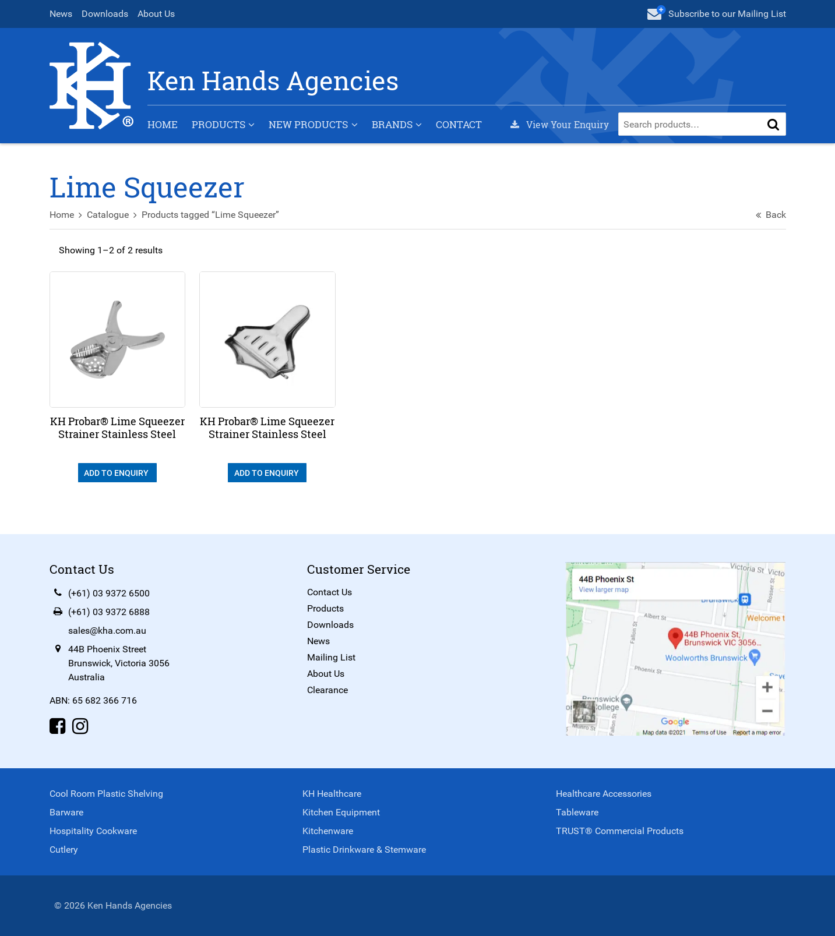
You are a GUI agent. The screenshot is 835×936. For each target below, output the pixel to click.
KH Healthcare (331, 793)
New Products (308, 124)
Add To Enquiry (117, 473)
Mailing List (331, 657)
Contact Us (329, 592)
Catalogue (108, 214)
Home (162, 124)
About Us (156, 13)
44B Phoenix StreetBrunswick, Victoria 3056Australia (119, 663)
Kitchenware (327, 830)
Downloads (105, 13)
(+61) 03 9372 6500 (109, 593)
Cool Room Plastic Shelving (106, 793)
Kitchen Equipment (341, 812)
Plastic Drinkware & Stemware (364, 849)
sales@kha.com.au (107, 630)
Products (218, 124)
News (61, 13)
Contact (459, 124)
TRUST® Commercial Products (619, 830)
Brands (392, 124)
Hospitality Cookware (93, 830)
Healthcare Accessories (603, 793)
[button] (773, 124)
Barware (66, 812)
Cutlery (64, 849)
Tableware (577, 812)
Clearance (327, 689)
